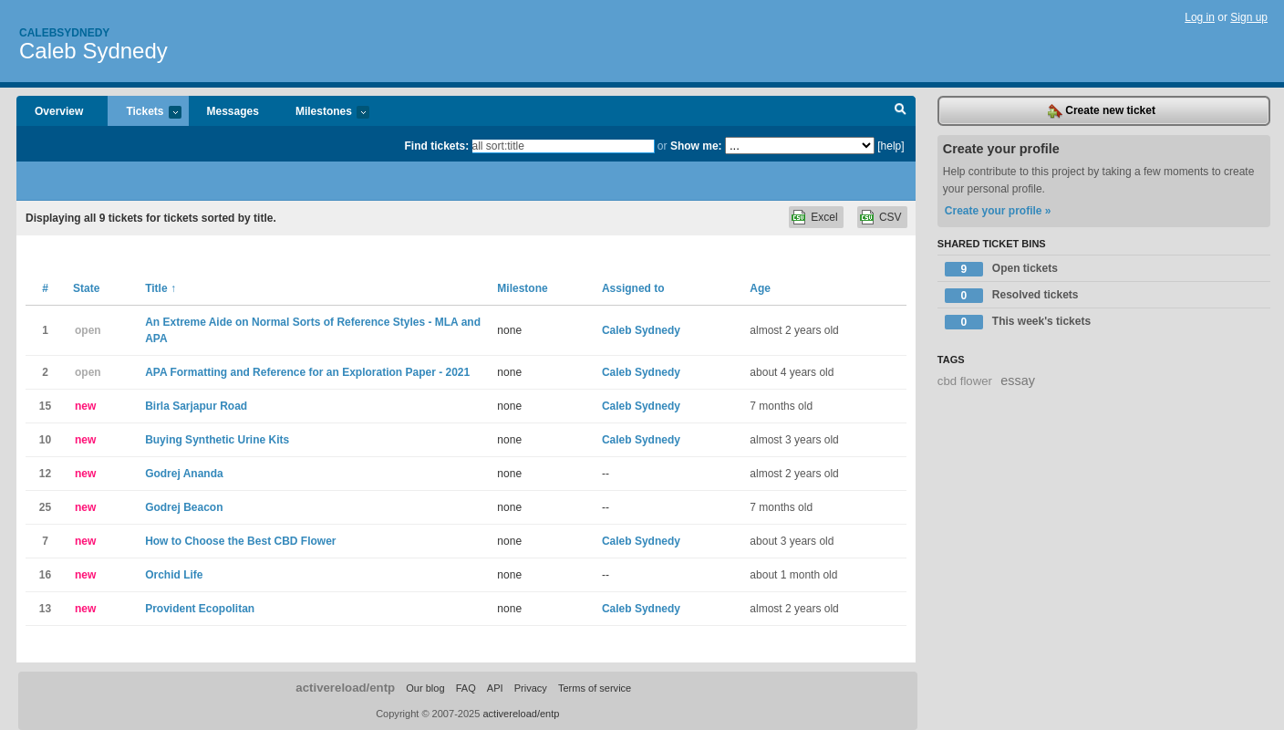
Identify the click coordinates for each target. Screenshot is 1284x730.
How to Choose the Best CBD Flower (240, 541)
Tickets (144, 112)
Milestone (522, 288)
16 (45, 574)
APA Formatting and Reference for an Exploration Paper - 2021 (307, 372)
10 (45, 439)
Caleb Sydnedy (93, 50)
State (86, 288)
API (495, 688)
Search (900, 111)
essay (1017, 380)
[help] (890, 146)
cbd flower (964, 381)
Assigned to (633, 288)
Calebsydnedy (64, 32)
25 (45, 507)
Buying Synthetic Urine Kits (217, 439)
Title (160, 288)
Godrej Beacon (184, 507)
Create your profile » (998, 210)
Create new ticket (1101, 111)
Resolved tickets (1012, 295)
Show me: (696, 146)
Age (760, 288)
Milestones (323, 112)
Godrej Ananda (184, 473)
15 (45, 406)
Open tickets (1001, 269)
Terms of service (594, 688)
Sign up (1249, 17)
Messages (233, 111)
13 (45, 608)
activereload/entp (345, 687)
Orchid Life (173, 574)
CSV (890, 217)
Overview (59, 111)
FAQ (466, 688)
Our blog (425, 688)
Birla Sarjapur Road (196, 406)
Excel (824, 217)
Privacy (530, 688)
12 (45, 473)
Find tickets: (437, 146)
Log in (1200, 17)
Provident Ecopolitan (199, 608)
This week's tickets (1018, 322)
